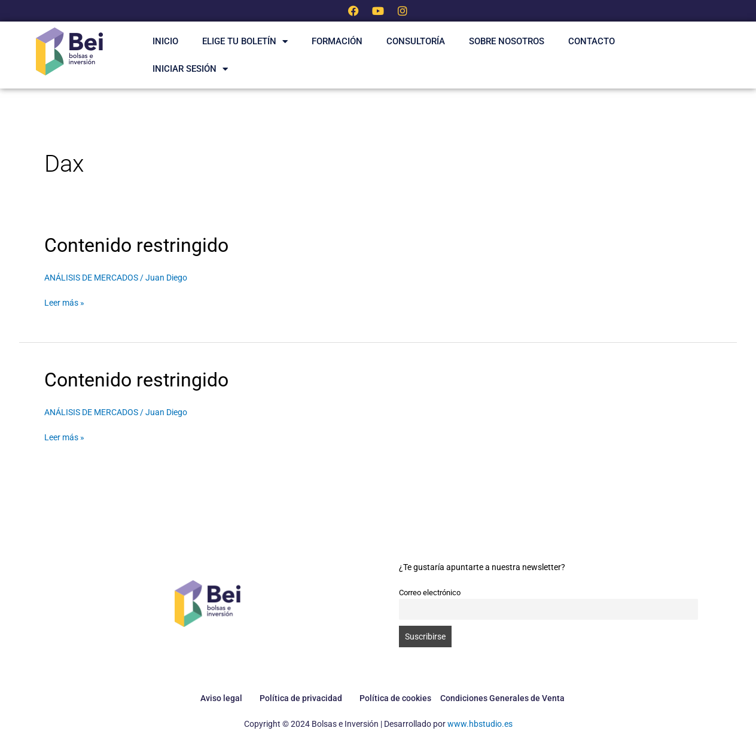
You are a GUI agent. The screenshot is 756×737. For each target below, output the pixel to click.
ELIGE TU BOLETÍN (245, 41)
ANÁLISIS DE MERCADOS (91, 277)
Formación (337, 41)
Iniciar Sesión (190, 69)
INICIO (165, 41)
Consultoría (415, 41)
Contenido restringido (136, 245)
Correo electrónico (430, 592)
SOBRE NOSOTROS (506, 41)
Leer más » (64, 301)
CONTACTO (591, 41)
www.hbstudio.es (480, 724)
